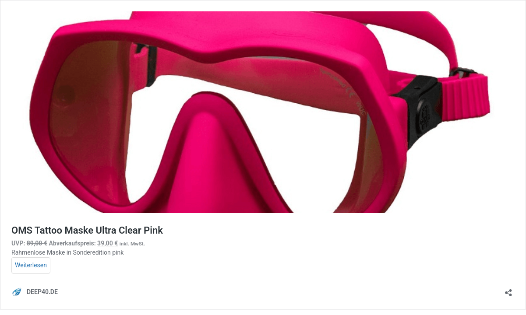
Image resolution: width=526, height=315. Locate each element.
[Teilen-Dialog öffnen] (508, 290)
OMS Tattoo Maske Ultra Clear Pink (87, 230)
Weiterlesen (31, 265)
